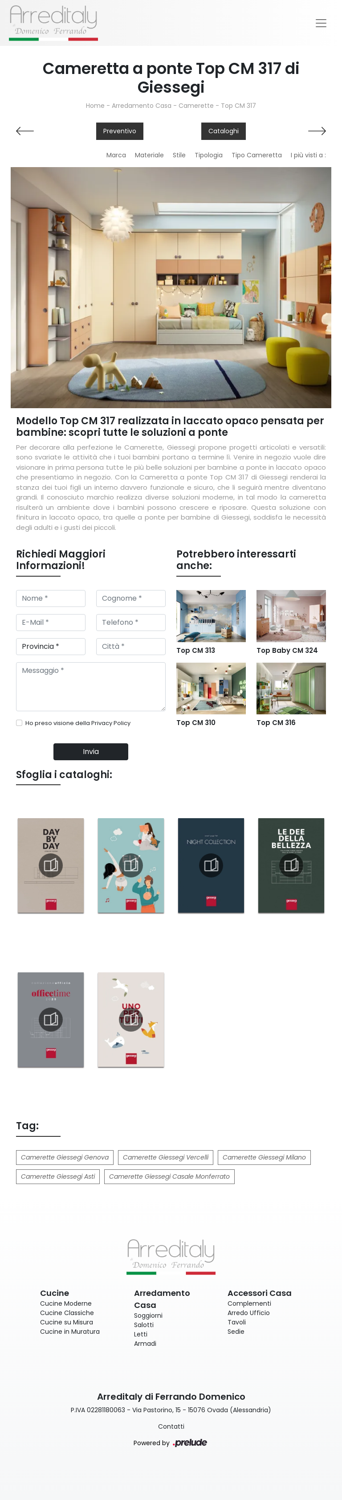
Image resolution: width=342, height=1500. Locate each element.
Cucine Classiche (67, 1312)
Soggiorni (148, 1315)
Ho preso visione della (77, 723)
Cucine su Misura (66, 1322)
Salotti (144, 1324)
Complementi (249, 1303)
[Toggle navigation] (321, 23)
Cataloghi (223, 131)
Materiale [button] (149, 155)
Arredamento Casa (141, 105)
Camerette (196, 105)
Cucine (54, 1293)
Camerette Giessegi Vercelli (165, 1157)
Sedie (236, 1331)
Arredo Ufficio (249, 1312)
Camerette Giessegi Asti (58, 1176)
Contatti (171, 1426)
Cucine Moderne (66, 1303)
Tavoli (237, 1322)
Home (95, 105)
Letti (140, 1334)
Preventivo (119, 131)
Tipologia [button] (209, 155)
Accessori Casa (260, 1293)
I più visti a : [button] (308, 155)
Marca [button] (116, 155)
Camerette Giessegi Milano (264, 1157)
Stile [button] (179, 155)
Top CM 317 (238, 105)
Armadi (145, 1343)
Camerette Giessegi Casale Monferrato (169, 1176)
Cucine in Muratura (70, 1331)
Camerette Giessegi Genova (65, 1157)
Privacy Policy (110, 723)
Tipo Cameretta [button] (257, 155)
